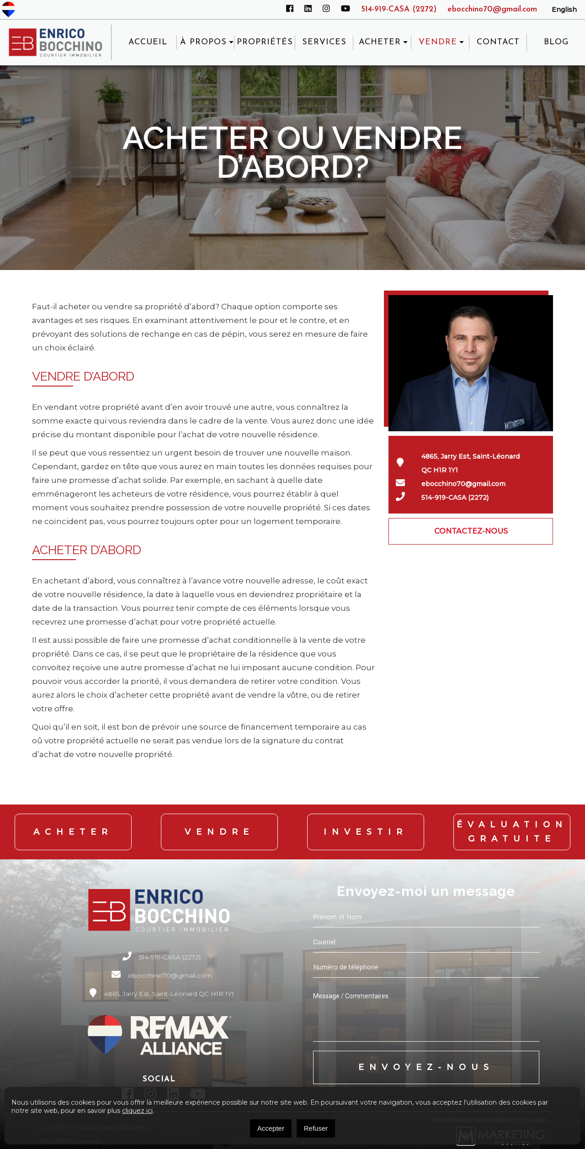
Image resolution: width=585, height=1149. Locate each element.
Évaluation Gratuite (512, 830)
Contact (498, 42)
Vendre (219, 830)
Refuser (316, 1128)
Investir (366, 830)
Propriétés (267, 42)
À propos (205, 42)
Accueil (150, 42)
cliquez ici (137, 1111)
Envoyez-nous (426, 1064)
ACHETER (382, 42)
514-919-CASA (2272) (394, 9)
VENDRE (439, 42)
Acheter (73, 830)
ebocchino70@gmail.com (491, 9)
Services (326, 42)
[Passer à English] (564, 10)
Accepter (270, 1128)
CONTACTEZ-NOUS (471, 531)
